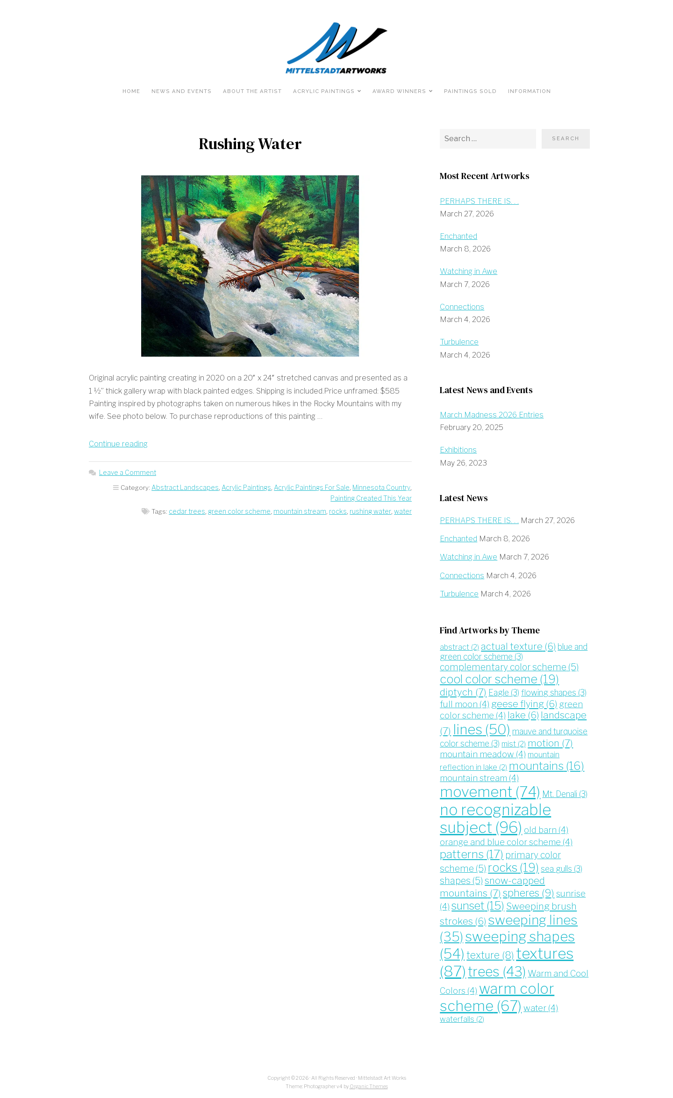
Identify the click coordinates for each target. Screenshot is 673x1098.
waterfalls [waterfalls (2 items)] (462, 1015)
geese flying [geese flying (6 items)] (522, 702)
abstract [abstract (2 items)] (459, 646)
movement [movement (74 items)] (490, 790)
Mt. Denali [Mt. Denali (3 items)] (564, 792)
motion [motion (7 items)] (550, 742)
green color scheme (242, 511)
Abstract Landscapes (163, 487)
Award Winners (399, 91)
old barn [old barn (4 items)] (544, 828)
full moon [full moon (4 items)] (464, 702)
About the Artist (252, 91)
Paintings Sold (470, 91)
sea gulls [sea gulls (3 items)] (559, 867)
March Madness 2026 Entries (492, 414)
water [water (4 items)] (540, 1004)
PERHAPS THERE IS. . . (479, 201)
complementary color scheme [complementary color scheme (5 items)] (507, 666)
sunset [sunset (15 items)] (477, 903)
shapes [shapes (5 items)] (461, 878)
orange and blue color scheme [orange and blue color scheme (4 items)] (506, 840)
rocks (339, 511)
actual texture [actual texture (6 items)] (517, 645)
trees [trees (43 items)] (496, 968)
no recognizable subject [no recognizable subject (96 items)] (494, 817)
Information (529, 91)
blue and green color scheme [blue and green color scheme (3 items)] (513, 651)
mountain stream (302, 511)
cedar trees (190, 511)
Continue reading (118, 443)
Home (131, 91)
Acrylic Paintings (324, 91)
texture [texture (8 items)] (490, 951)
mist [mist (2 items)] (513, 743)
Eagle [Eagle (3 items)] (502, 692)
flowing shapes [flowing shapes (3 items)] (552, 692)
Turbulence (459, 341)
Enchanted (458, 236)
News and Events (181, 91)
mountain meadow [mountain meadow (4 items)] (482, 752)
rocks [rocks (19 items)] (512, 866)
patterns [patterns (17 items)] (471, 852)
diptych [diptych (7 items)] (463, 691)
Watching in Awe (468, 271)
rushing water (371, 511)
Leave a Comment (127, 472)
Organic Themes (369, 1082)
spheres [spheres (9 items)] (527, 890)
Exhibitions (458, 449)
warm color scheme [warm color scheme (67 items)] (496, 994)
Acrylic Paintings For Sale (288, 487)
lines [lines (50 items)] (481, 728)
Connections (462, 306)
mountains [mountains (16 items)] (545, 764)
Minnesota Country (356, 487)
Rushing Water (250, 143)
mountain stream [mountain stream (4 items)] (479, 776)
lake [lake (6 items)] (522, 714)
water (403, 511)
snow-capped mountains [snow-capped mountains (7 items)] (492, 885)
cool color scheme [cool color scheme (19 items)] (499, 679)
